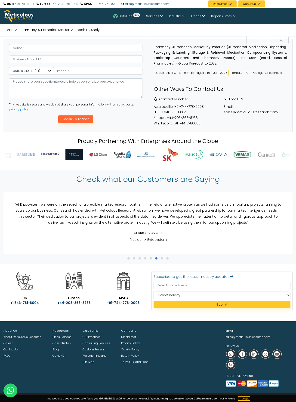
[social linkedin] (254, 354)
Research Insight (94, 356)
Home (8, 30)
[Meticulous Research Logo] (18, 15)
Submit (222, 304)
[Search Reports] (281, 40)
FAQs (6, 356)
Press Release (61, 337)
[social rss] (230, 365)
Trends (198, 16)
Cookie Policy (226, 398)
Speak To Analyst (76, 119)
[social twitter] (265, 354)
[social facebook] (242, 354)
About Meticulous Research (22, 337)
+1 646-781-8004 (22, 4)
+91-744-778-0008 (105, 4)
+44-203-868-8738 (64, 4)
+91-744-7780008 (186, 123)
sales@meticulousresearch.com (146, 4)
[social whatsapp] (230, 354)
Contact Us (11, 349)
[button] (128, 258)
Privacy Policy (130, 343)
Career (7, 343)
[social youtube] (277, 354)
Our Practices (92, 337)
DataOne (126, 16)
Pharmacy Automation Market (44, 30)
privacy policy (19, 109)
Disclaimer (128, 337)
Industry (176, 16)
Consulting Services (96, 343)
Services (154, 16)
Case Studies (61, 343)
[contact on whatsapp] (10, 390)
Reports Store (223, 16)
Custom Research (95, 349)
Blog (55, 349)
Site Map (89, 362)
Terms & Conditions (134, 362)
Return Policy (130, 356)
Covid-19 (58, 356)
